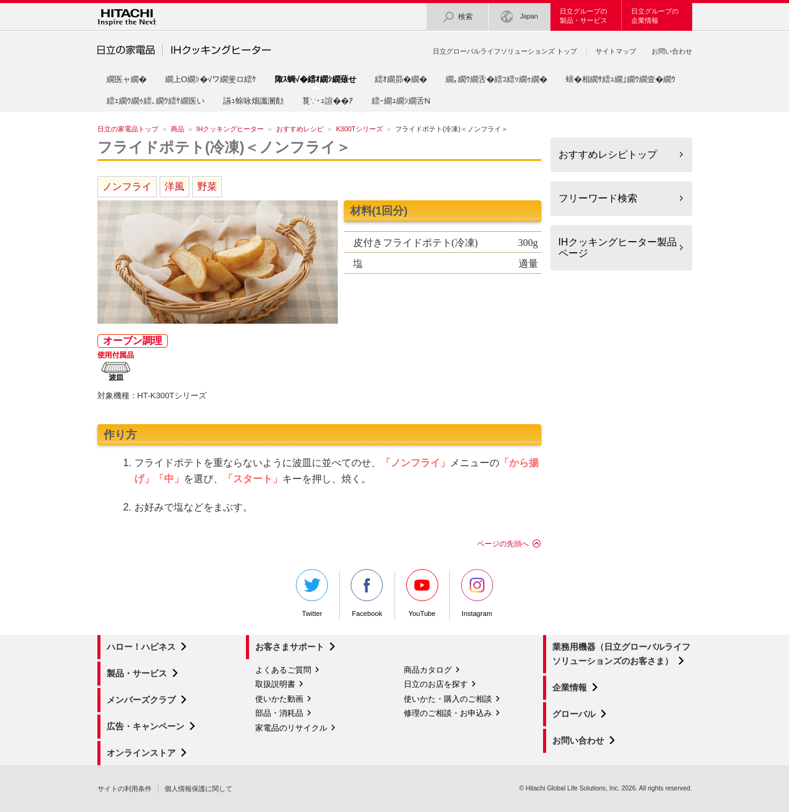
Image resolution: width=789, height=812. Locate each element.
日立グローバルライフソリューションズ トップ (505, 51)
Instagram (477, 593)
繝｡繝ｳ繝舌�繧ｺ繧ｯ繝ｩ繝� (496, 79)
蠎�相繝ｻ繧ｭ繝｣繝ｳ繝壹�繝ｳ (621, 79)
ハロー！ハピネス (141, 647)
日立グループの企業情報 (655, 15)
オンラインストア (141, 753)
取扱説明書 (275, 684)
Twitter (312, 593)
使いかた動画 (279, 698)
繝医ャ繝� (127, 79)
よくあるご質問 (283, 670)
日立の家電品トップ (127, 129)
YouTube (422, 593)
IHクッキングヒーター (230, 129)
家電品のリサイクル (291, 727)
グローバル (573, 714)
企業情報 (569, 687)
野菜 (207, 186)
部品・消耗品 (279, 713)
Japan (519, 16)
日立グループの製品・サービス (583, 15)
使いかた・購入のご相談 (448, 698)
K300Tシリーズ (359, 129)
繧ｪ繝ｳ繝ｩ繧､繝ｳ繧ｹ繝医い (156, 100)
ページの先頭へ (503, 543)
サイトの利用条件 (124, 788)
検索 (457, 16)
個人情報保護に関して (198, 788)
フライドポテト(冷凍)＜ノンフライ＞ (224, 147)
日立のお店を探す (436, 684)
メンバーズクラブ (141, 700)
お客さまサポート (289, 647)
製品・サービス (137, 673)
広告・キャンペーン (145, 726)
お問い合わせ (672, 51)
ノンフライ (127, 186)
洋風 (174, 186)
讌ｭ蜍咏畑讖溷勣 (253, 100)
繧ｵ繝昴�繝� (401, 79)
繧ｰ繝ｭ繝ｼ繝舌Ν (401, 100)
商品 (177, 129)
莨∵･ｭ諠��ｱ (327, 100)
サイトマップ (615, 51)
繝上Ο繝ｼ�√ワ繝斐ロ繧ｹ (211, 79)
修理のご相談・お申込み (448, 713)
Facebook (367, 593)
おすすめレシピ (300, 129)
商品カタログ (428, 670)
